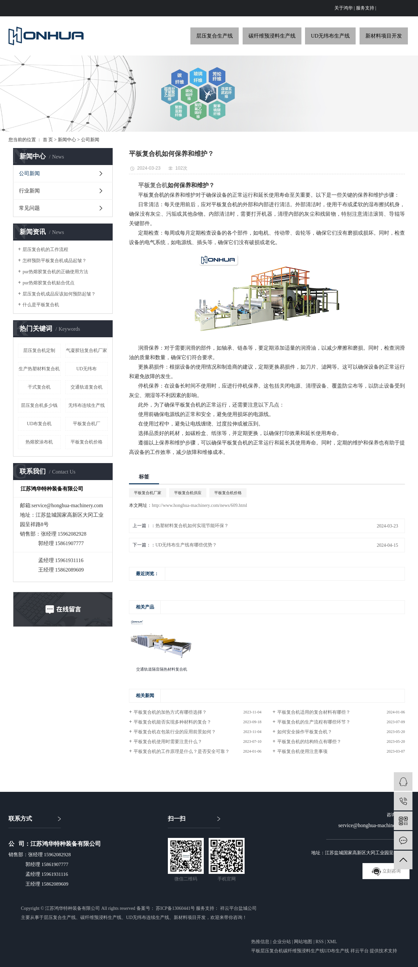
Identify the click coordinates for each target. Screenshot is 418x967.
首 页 (48, 139)
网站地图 (303, 941)
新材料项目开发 (383, 36)
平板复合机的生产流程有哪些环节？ (313, 722)
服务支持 (365, 8)
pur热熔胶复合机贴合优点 (48, 282)
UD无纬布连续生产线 (147, 917)
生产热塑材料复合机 (39, 368)
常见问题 (29, 208)
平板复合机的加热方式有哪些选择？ (170, 712)
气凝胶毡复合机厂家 (86, 350)
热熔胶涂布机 (39, 442)
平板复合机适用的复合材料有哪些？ (313, 712)
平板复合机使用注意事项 (302, 751)
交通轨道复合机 (87, 387)
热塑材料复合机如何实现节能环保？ (192, 525)
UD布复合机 (39, 423)
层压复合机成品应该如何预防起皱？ (59, 294)
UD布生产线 (336, 950)
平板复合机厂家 (147, 493)
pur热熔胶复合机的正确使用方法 (55, 271)
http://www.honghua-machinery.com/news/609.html (199, 505)
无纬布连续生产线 (86, 405)
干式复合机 (39, 387)
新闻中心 (67, 139)
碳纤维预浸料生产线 (272, 36)
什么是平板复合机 (41, 304)
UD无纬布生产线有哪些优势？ (186, 544)
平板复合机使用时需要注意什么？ (168, 741)
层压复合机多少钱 (39, 405)
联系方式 (20, 818)
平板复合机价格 (87, 442)
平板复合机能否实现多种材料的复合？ (172, 722)
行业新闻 (29, 190)
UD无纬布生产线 (330, 36)
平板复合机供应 (187, 493)
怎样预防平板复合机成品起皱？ (55, 260)
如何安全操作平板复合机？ (304, 731)
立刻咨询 (386, 871)
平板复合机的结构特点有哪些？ (309, 741)
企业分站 (282, 941)
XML (332, 941)
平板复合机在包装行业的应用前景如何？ (175, 731)
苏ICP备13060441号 (175, 908)
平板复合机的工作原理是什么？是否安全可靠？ (182, 751)
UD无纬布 (86, 368)
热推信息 (260, 941)
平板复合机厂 (86, 423)
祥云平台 (359, 950)
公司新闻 (90, 139)
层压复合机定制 (39, 350)
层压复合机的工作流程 (45, 249)
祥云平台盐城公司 (238, 908)
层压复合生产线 (214, 36)
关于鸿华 (343, 8)
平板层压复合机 (267, 950)
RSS (319, 941)
